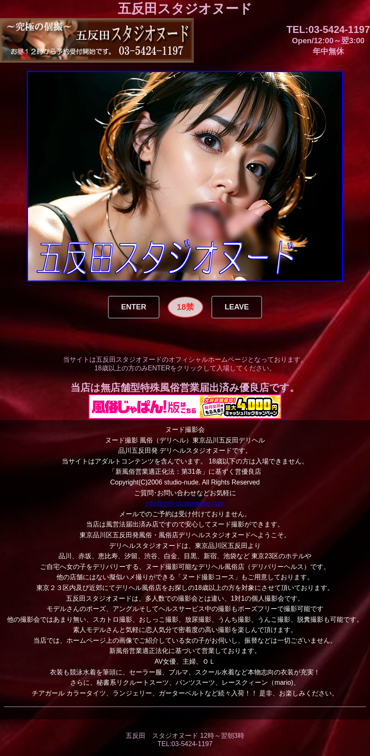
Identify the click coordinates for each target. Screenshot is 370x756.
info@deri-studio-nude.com (185, 503)
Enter (133, 307)
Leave (237, 307)
